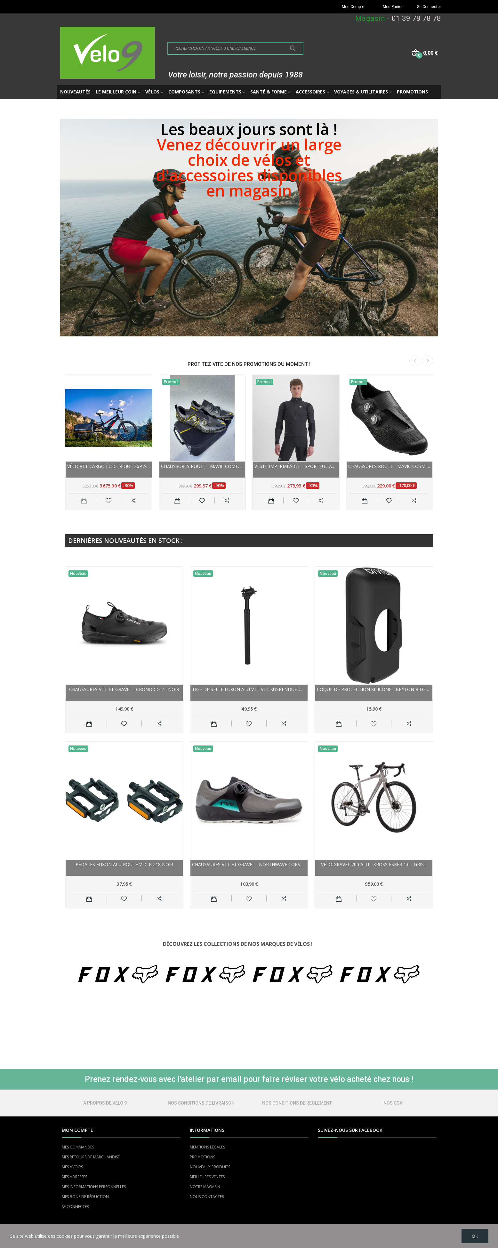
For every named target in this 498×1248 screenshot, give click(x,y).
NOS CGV (393, 1103)
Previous (414, 360)
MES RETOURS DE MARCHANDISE (91, 1157)
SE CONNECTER (75, 1206)
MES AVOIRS (72, 1167)
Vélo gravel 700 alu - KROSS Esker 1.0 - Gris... (374, 864)
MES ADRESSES (74, 1177)
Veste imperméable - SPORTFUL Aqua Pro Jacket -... (295, 466)
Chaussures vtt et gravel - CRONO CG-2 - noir (124, 689)
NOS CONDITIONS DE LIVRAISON (201, 1103)
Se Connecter (429, 6)
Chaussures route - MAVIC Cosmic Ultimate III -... (389, 466)
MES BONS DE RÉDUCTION (85, 1196)
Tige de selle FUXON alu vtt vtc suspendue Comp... (249, 689)
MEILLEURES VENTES (207, 1177)
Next (427, 360)
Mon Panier (393, 6)
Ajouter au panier (177, 500)
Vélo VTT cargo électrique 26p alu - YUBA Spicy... (108, 466)
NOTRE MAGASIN (205, 1186)
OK (475, 1236)
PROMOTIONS (202, 1157)
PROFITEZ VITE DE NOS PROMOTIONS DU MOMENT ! (249, 364)
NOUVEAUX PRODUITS (210, 1167)
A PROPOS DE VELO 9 (105, 1103)
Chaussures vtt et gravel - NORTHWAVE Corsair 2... (249, 864)
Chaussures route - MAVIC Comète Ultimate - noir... (202, 466)
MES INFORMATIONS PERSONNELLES (94, 1186)
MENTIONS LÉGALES (207, 1147)
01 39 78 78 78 (416, 18)
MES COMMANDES (78, 1147)
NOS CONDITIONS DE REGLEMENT (297, 1103)
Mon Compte (353, 6)
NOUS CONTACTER (207, 1196)
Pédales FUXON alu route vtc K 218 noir (124, 864)
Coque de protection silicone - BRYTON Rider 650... (374, 689)
